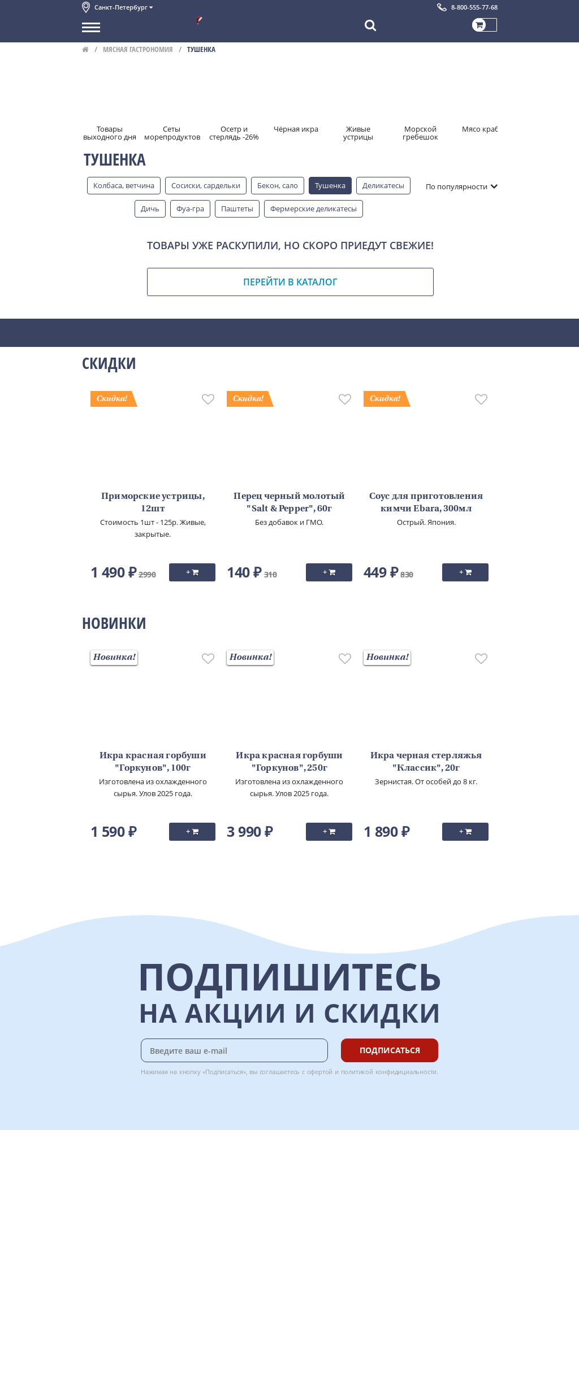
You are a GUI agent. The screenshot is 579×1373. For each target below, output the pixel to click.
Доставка (221, 1160)
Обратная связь (109, 1198)
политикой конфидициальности (389, 1071)
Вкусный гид (227, 1223)
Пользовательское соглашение (137, 1235)
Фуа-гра (190, 208)
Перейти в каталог (290, 282)
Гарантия (221, 1198)
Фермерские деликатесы (313, 208)
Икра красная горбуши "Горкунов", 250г (289, 762)
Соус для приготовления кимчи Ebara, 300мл (426, 503)
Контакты (99, 1185)
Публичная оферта (115, 1273)
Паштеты (237, 208)
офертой (320, 1071)
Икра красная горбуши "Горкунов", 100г (153, 762)
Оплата (217, 1172)
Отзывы (96, 1285)
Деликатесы (383, 185)
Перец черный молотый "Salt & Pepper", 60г (289, 503)
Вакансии (98, 1357)
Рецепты (220, 1210)
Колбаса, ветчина (123, 185)
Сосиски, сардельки (205, 185)
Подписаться (390, 1050)
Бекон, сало (277, 185)
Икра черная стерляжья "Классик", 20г (426, 762)
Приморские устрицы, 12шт (153, 503)
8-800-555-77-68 (474, 7)
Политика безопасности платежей (142, 1260)
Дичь (150, 208)
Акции (93, 1223)
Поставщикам (106, 1332)
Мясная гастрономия (138, 49)
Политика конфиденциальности (138, 1248)
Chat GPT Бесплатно (328, 1168)
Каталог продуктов (115, 1160)
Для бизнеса (103, 1344)
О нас (91, 1172)
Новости (97, 1210)
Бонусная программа (242, 1185)
